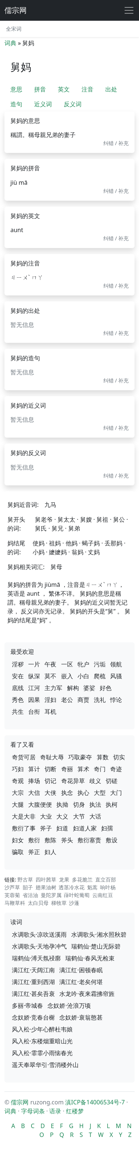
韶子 (28, 887)
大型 (100, 793)
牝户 (83, 664)
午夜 (50, 664)
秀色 (18, 700)
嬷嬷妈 (58, 552)
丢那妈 (113, 543)
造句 (16, 104)
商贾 (83, 700)
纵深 (34, 676)
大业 (46, 816)
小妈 (38, 552)
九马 (50, 505)
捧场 (34, 781)
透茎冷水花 (72, 887)
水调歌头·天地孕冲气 (39, 946)
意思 (16, 89)
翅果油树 (46, 887)
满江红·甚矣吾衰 (33, 994)
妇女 (18, 840)
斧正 (34, 852)
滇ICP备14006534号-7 (95, 1102)
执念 (67, 793)
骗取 (18, 852)
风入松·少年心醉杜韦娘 (42, 1029)
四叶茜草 (46, 879)
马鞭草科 (14, 902)
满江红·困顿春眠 (80, 970)
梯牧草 (59, 902)
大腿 (18, 804)
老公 (67, 700)
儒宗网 (15, 10)
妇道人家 (85, 828)
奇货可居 (24, 757)
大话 (95, 816)
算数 (103, 757)
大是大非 (24, 816)
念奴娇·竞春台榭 (33, 1017)
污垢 (100, 664)
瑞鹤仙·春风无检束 (89, 958)
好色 (106, 688)
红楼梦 (75, 1111)
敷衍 (34, 840)
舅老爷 (44, 519)
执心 (83, 793)
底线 (18, 688)
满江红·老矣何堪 (80, 982)
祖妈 (55, 543)
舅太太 (66, 519)
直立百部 (105, 879)
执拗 (62, 804)
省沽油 (30, 895)
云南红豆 (102, 895)
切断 (50, 769)
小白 (83, 676)
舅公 (119, 519)
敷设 (112, 840)
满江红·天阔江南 (33, 970)
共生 (18, 712)
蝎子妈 (91, 543)
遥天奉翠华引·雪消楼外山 (45, 1065)
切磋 (112, 781)
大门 (116, 793)
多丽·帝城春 (27, 1005)
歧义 (95, 781)
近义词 (43, 104)
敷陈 (50, 840)
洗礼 (100, 700)
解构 (73, 688)
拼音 (40, 89)
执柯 (112, 804)
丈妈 (94, 552)
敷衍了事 (24, 828)
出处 (111, 89)
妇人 (50, 852)
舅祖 (102, 519)
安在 (18, 676)
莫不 (50, 676)
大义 (62, 816)
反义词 (73, 104)
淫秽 (18, 664)
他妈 (71, 543)
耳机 (50, 712)
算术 (83, 769)
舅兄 (57, 528)
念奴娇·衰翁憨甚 (80, 1017)
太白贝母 (38, 902)
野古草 (25, 879)
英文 (64, 89)
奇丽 (67, 769)
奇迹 (116, 769)
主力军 (53, 688)
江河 (34, 688)
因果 (34, 700)
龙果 (64, 879)
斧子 (46, 828)
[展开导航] (129, 10)
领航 (116, 664)
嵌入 (67, 676)
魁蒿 (92, 887)
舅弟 (74, 528)
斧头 (67, 840)
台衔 (34, 712)
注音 (87, 89)
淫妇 (50, 700)
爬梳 (100, 676)
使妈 (38, 543)
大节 (79, 816)
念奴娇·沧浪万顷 (68, 1005)
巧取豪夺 (80, 757)
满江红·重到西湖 (33, 982)
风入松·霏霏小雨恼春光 (42, 1053)
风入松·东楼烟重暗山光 (42, 1041)
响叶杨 (108, 887)
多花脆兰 (82, 879)
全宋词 (13, 28)
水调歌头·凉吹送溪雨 (39, 934)
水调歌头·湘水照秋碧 (98, 934)
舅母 (56, 567)
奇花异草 (73, 781)
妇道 (62, 828)
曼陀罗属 (51, 895)
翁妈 (77, 552)
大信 (34, 793)
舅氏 (41, 528)
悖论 (116, 700)
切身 (79, 804)
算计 (34, 769)
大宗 (18, 793)
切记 (50, 781)
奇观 (18, 781)
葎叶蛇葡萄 (77, 895)
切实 (119, 757)
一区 (67, 664)
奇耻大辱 (52, 757)
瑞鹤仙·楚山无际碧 (95, 946)
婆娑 (89, 688)
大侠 (50, 793)
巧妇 (18, 769)
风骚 (116, 676)
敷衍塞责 (89, 840)
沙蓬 (74, 902)
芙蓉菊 (12, 895)
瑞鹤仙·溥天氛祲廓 (36, 958)
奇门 (100, 769)
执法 (95, 804)
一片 (34, 664)
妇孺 (107, 828)
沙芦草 (12, 887)
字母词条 (33, 1111)
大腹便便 (40, 804)
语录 (55, 1111)
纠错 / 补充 (116, 143)
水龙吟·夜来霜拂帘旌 (86, 994)
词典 (10, 43)
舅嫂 (86, 519)
